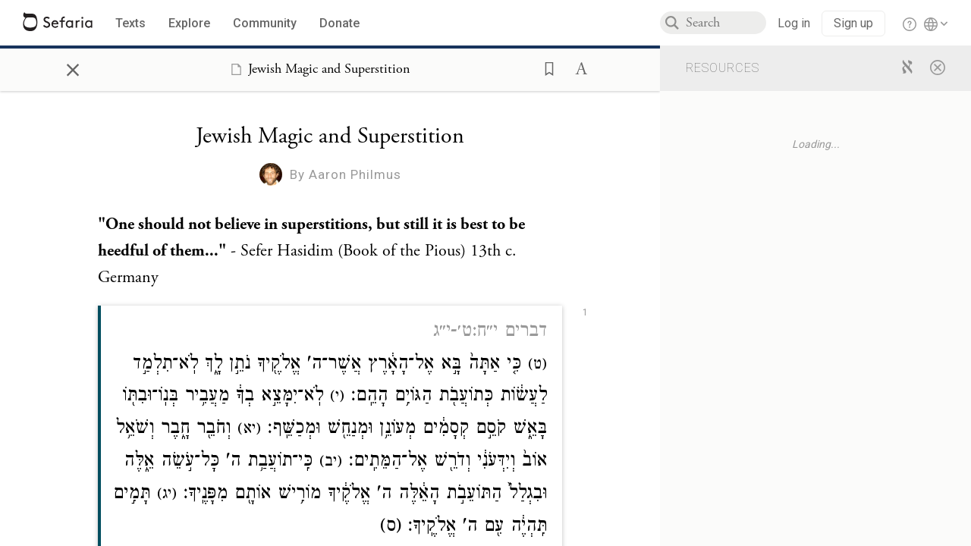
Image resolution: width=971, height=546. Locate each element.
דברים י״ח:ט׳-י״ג (490, 332)
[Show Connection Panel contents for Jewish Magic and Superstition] (317, 69)
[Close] (937, 67)
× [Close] (72, 67)
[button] (544, 67)
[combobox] (726, 22)
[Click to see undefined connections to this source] (330, 252)
